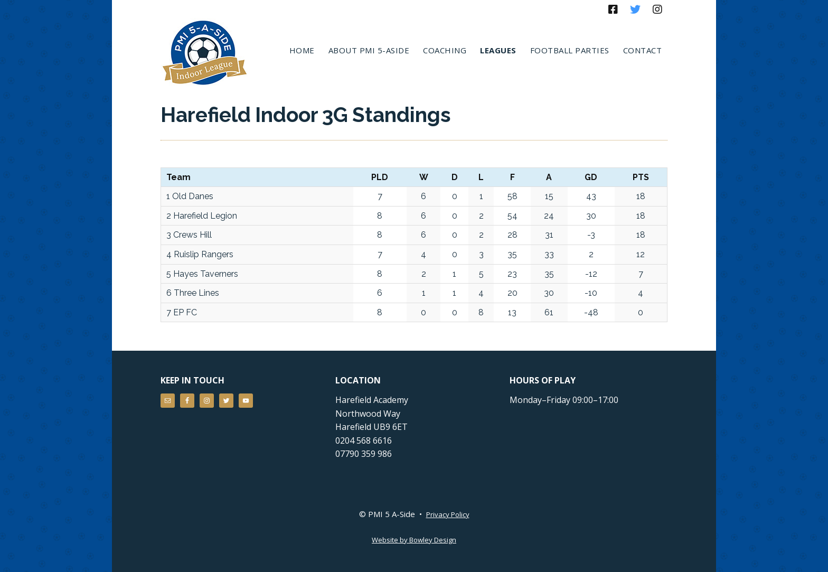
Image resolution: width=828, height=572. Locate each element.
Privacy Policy (447, 514)
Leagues (498, 50)
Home (302, 50)
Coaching (444, 50)
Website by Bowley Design (414, 540)
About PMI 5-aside (369, 50)
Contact (642, 50)
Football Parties (569, 50)
